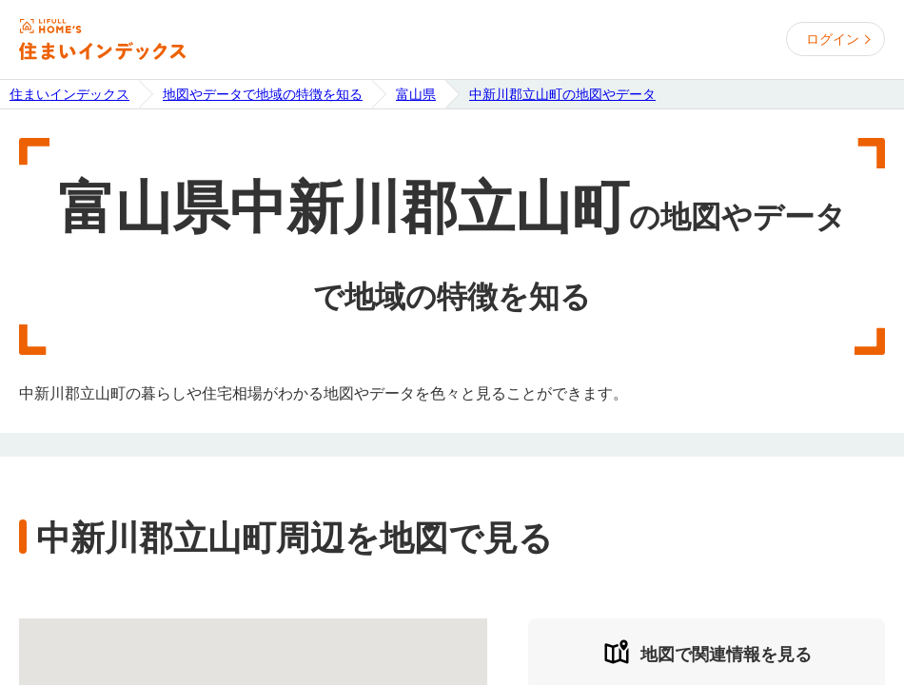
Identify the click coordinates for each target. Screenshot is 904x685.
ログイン (832, 39)
